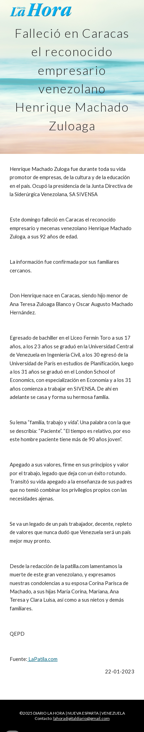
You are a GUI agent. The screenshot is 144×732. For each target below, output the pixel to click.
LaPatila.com (42, 659)
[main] (72, 77)
